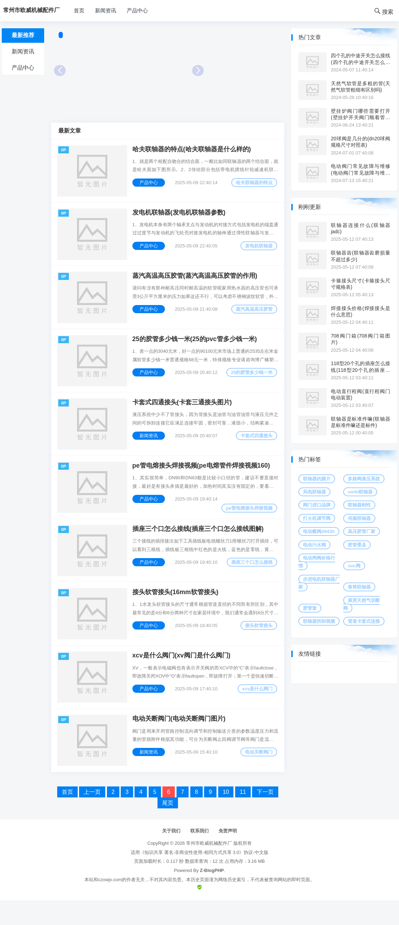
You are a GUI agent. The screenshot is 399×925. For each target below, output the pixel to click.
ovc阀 (354, 565)
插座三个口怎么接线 (251, 578)
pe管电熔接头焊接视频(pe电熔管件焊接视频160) (202, 478)
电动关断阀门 (258, 775)
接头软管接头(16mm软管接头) (176, 610)
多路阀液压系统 (364, 478)
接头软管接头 (258, 643)
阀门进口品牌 (316, 505)
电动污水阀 (314, 545)
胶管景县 (357, 545)
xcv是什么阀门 (256, 709)
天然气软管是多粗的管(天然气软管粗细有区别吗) (360, 87)
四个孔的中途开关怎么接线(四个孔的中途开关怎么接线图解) (360, 59)
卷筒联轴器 (359, 587)
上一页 (92, 816)
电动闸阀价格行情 (316, 561)
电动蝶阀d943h (319, 531)
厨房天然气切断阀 (361, 604)
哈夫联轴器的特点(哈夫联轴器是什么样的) (192, 150)
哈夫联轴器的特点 (253, 183)
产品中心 (137, 10)
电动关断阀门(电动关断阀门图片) (180, 741)
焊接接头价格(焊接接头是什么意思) (360, 311)
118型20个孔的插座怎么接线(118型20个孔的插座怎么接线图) (360, 367)
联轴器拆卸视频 (319, 621)
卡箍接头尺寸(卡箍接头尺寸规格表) (360, 284)
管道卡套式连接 (364, 621)
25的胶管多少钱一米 (251, 381)
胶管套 (310, 608)
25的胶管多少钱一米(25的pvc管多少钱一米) (195, 347)
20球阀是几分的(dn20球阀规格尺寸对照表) (360, 142)
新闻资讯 (105, 10)
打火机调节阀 (316, 518)
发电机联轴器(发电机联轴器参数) (180, 215)
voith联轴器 (360, 491)
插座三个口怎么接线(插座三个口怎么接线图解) (199, 544)
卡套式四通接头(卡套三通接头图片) (183, 413)
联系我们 (199, 855)
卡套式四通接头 (255, 446)
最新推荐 (23, 35)
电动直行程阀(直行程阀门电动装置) (360, 394)
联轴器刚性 (359, 505)
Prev (60, 70)
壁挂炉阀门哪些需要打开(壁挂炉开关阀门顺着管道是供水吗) (360, 114)
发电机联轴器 (258, 249)
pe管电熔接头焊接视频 (248, 521)
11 (243, 816)
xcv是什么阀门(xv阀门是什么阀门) (182, 676)
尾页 (167, 827)
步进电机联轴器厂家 (319, 583)
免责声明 (228, 855)
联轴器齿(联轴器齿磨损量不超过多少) (360, 256)
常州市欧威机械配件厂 (209, 868)
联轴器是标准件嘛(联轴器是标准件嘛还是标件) (360, 422)
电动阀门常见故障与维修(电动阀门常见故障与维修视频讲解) (360, 169)
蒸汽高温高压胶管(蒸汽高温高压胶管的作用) (195, 281)
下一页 (265, 816)
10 (226, 816)
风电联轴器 (314, 491)
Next (198, 70)
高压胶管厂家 (361, 531)
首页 (79, 10)
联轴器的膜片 (316, 478)
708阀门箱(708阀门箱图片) (360, 339)
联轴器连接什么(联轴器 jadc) (360, 228)
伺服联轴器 (359, 518)
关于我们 (171, 855)
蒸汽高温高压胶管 (253, 315)
